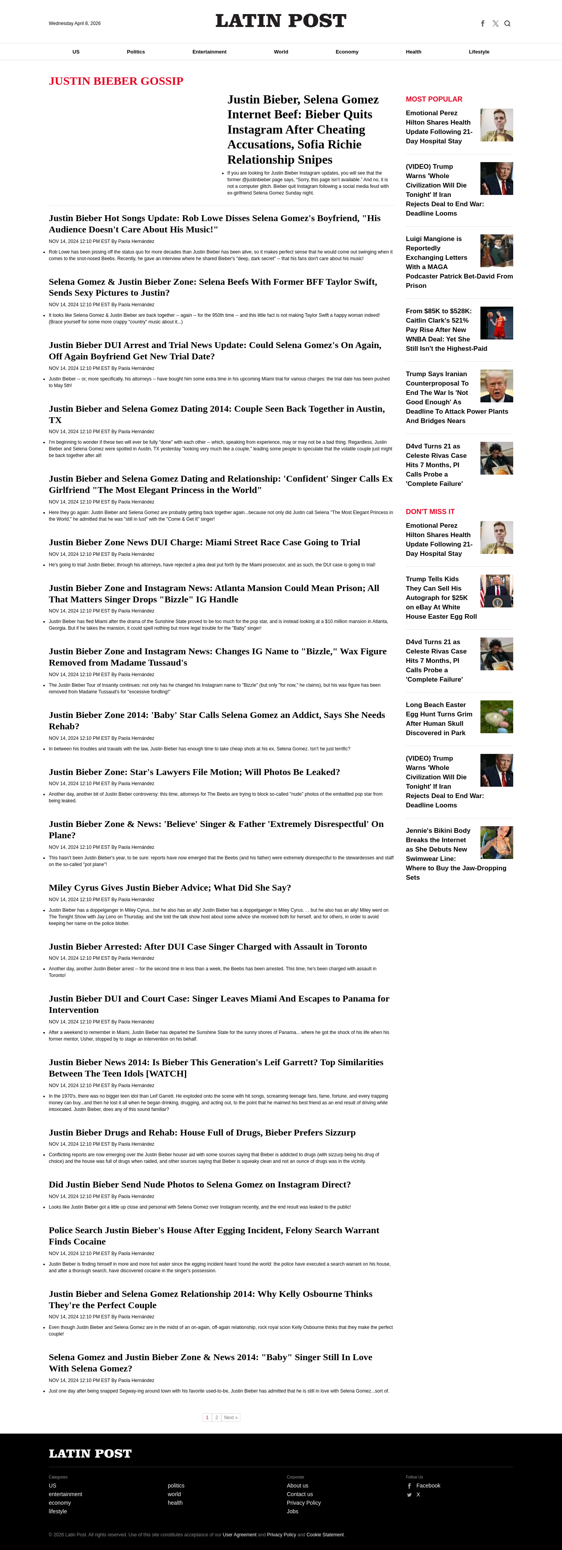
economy (60, 1503)
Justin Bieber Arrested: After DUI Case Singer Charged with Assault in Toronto (208, 946)
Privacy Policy (304, 1503)
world (174, 1494)
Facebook (428, 1485)
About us (297, 1485)
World (281, 52)
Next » (231, 1417)
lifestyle (58, 1511)
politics (176, 1485)
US (76, 52)
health (175, 1503)
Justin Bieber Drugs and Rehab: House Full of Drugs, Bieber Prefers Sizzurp (202, 1132)
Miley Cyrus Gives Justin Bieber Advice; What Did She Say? (170, 887)
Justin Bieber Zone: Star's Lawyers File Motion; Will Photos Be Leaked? (194, 772)
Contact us (300, 1494)
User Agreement (240, 1535)
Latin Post (281, 20)
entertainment (65, 1494)
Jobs (293, 1511)
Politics (136, 52)
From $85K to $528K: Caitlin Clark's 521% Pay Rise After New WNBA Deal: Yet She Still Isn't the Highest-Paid (446, 329)
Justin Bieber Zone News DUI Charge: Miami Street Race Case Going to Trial (204, 542)
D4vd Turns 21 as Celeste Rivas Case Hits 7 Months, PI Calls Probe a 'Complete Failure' (436, 465)
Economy (347, 52)
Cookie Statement (325, 1535)
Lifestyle (479, 52)
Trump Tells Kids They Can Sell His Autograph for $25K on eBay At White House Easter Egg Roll (441, 597)
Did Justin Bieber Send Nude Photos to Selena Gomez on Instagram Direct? (200, 1184)
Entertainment (209, 52)
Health (414, 52)
